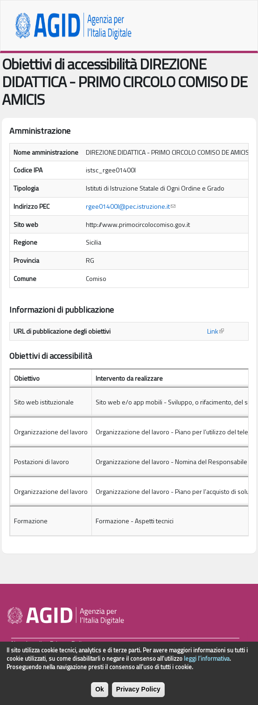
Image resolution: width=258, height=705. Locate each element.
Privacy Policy (69, 643)
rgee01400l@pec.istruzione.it (130, 206)
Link (215, 331)
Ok (99, 692)
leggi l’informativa (207, 661)
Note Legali (26, 643)
